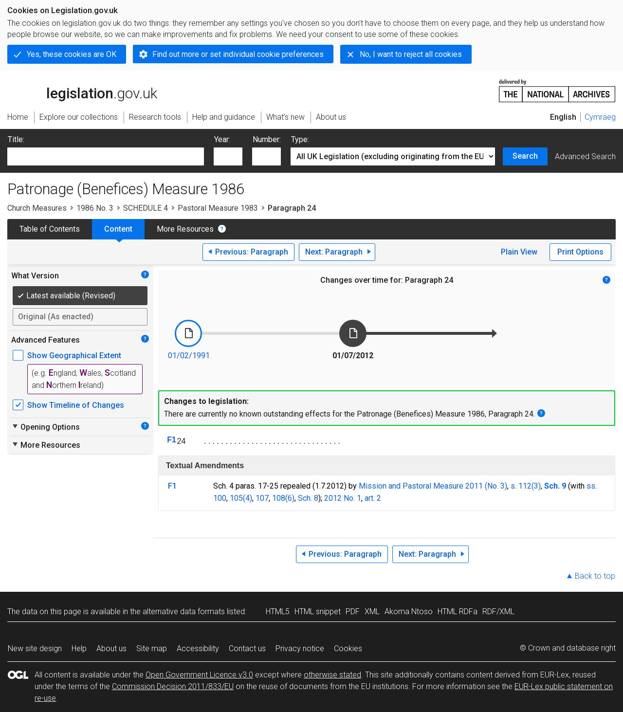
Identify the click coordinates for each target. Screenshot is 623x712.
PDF (353, 611)
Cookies (348, 648)
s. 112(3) (526, 486)
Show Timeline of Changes (75, 405)
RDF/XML (498, 611)
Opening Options (45, 427)
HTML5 (278, 611)
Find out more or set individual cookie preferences (238, 54)
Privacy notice (299, 648)
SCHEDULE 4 (145, 208)
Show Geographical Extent (74, 355)
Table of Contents (49, 229)
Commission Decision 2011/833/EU (173, 686)
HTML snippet (317, 611)
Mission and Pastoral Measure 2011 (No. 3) (433, 486)
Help (79, 648)
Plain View (519, 251)
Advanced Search (585, 156)
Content (118, 229)
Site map (151, 648)
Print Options (580, 251)
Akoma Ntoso (409, 611)
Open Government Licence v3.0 (199, 674)
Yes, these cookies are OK (71, 54)
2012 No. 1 (342, 498)
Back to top (595, 576)
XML (372, 611)
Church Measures (37, 208)
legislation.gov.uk (82, 90)
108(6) (283, 498)
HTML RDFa (457, 611)
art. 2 (373, 498)
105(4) (241, 498)
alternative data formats (184, 611)
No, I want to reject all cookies (411, 54)
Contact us (247, 648)
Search (525, 156)
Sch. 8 (308, 498)
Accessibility (198, 648)
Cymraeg (600, 117)
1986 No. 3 (94, 208)
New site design (35, 648)
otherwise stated (332, 674)
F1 (171, 440)
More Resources (185, 229)
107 (262, 498)
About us (111, 648)
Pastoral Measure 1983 (218, 208)
